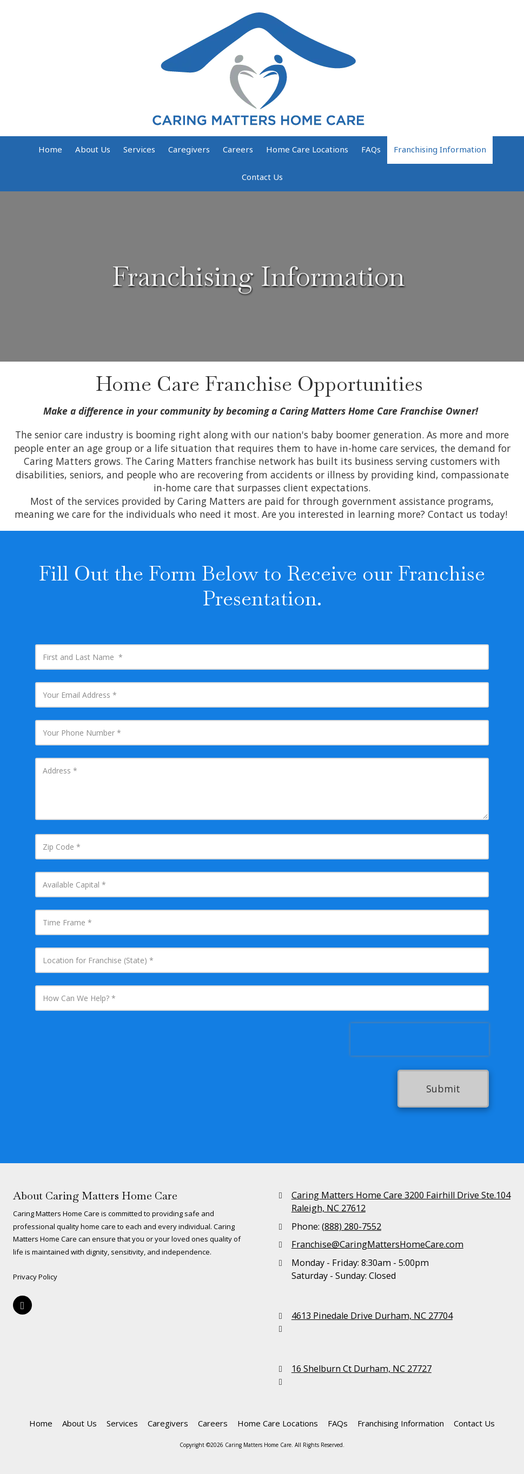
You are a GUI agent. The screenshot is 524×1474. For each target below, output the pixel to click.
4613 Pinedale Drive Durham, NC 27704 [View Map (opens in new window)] (372, 1316)
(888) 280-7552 (351, 1226)
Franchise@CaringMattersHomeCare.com (377, 1244)
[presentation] (419, 1039)
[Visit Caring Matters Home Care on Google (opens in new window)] (22, 1305)
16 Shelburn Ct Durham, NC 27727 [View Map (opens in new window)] (361, 1369)
